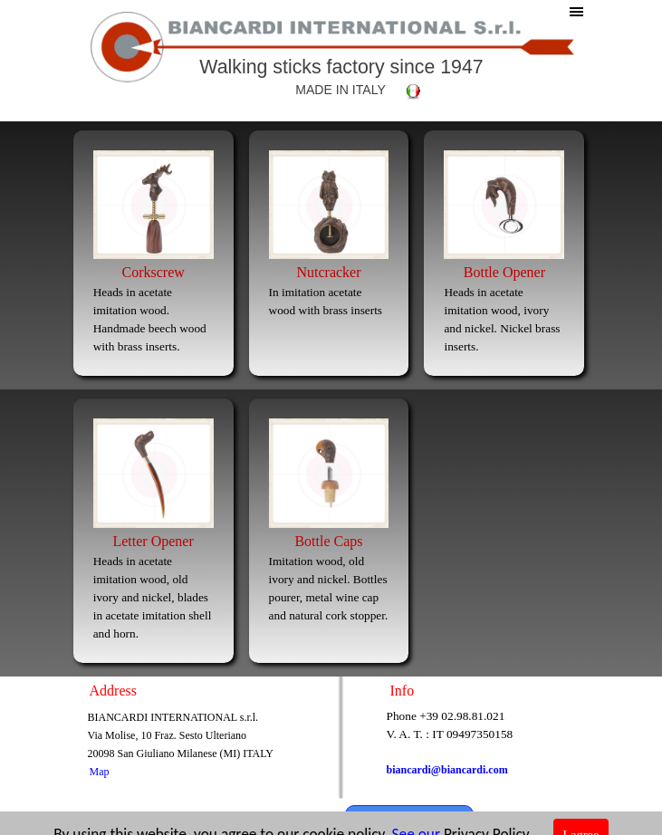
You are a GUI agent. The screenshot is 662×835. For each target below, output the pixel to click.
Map (100, 771)
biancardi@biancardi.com (447, 769)
